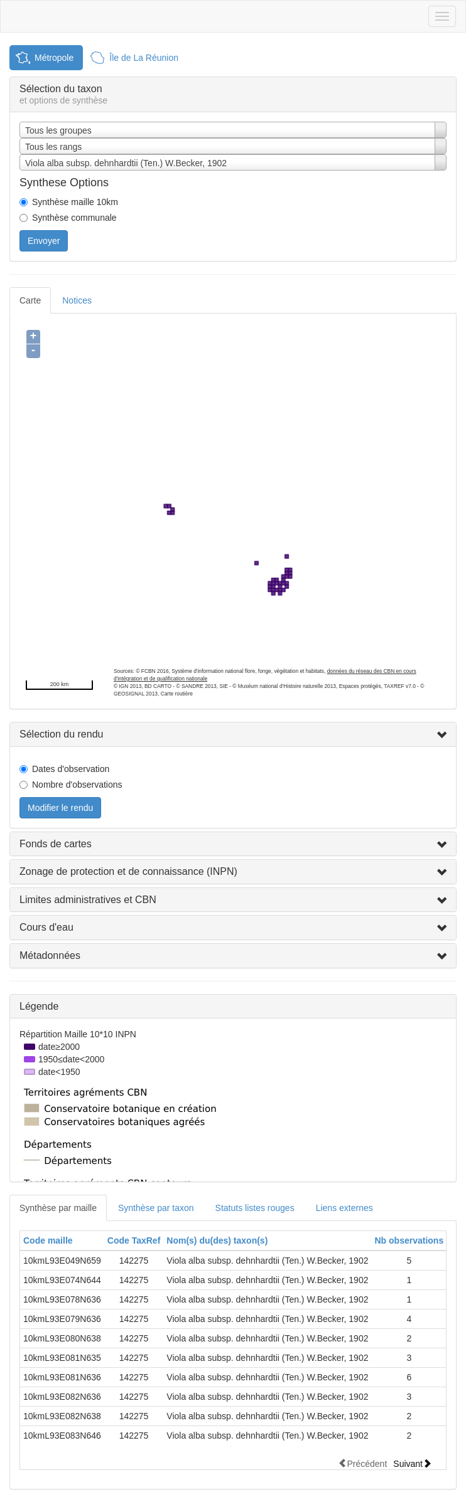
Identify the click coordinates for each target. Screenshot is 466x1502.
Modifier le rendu (60, 808)
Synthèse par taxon (156, 1208)
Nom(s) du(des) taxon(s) (217, 1240)
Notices (77, 300)
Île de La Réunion (143, 58)
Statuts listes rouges (255, 1208)
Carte (30, 300)
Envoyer (44, 241)
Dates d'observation (70, 769)
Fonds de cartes (55, 843)
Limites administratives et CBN (87, 899)
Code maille (48, 1240)
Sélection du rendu (61, 734)
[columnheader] (62, 1241)
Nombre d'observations (77, 785)
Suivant (412, 1463)
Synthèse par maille (58, 1208)
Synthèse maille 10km (75, 202)
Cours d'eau (46, 927)
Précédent (362, 1463)
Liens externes (344, 1208)
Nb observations (408, 1240)
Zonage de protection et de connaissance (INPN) (128, 871)
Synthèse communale (74, 218)
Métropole (54, 58)
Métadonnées (49, 955)
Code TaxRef (134, 1240)
